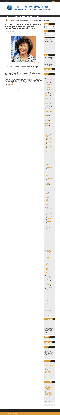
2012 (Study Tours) (49, 232)
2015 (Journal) (47, 96)
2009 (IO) (47, 255)
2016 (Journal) (47, 98)
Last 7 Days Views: (47, 41)
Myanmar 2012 (48, 242)
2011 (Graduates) (49, 164)
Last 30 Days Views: (48, 43)
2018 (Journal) (47, 101)
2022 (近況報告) (47, 108)
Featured (45, 315)
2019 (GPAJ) (47, 123)
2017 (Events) (48, 79)
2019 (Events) (48, 82)
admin (9, 31)
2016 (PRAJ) (47, 118)
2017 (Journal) (12, 19)
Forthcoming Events (14, 16)
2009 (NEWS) (47, 308)
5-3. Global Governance (49, 274)
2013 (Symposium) (49, 303)
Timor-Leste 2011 (49, 230)
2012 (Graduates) (49, 167)
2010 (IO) (47, 257)
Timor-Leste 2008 (49, 213)
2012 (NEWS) (47, 313)
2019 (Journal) (47, 103)
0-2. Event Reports (48, 77)
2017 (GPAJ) (47, 120)
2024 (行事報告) (48, 90)
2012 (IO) (47, 260)
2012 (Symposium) (49, 300)
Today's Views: (47, 39)
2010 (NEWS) (47, 310)
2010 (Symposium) (49, 295)
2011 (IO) (47, 258)
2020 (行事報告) (48, 84)
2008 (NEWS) (47, 307)
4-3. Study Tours (47, 207)
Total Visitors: (47, 51)
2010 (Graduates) (49, 161)
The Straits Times (37, 62)
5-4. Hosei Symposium (48, 287)
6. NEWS (46, 306)
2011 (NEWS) (47, 312)
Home (7, 19)
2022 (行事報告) (48, 87)
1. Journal (46, 92)
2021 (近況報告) (47, 106)
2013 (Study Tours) (49, 245)
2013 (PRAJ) (47, 113)
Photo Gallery (47, 129)
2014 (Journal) (47, 95)
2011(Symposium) (49, 297)
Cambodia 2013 (48, 247)
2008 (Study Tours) (49, 208)
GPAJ (28, 16)
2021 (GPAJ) (47, 125)
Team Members (40, 16)
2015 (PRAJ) (47, 117)
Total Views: (46, 49)
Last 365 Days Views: (48, 46)
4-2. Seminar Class (48, 188)
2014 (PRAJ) (47, 115)
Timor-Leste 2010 (49, 221)
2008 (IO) (47, 253)
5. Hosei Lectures (47, 250)
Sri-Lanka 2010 (48, 218)
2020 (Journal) (47, 105)
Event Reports (22, 16)
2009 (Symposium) (49, 292)
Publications (33, 16)
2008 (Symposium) (49, 289)
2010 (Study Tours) (49, 216)
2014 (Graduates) (49, 172)
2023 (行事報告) (48, 89)
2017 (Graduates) (49, 178)
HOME (7, 16)
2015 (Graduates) (49, 175)
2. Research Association (48, 111)
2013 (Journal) (47, 93)
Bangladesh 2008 (49, 210)
